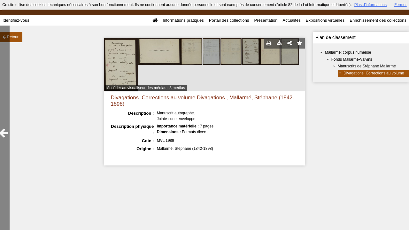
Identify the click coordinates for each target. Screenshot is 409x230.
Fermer (400, 5)
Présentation (265, 20)
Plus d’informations (370, 5)
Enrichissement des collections (378, 20)
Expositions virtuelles (325, 20)
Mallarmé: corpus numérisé (348, 52)
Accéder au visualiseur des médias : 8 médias (146, 88)
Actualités (291, 20)
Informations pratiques (183, 20)
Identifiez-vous (16, 20)
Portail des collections (229, 20)
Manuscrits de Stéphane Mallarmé (367, 66)
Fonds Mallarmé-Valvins (351, 59)
